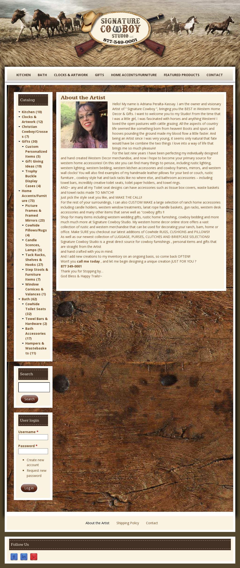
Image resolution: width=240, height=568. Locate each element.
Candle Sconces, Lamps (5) (33, 245)
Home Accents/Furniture (134, 75)
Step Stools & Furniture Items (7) (36, 274)
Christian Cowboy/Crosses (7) (35, 131)
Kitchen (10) (32, 112)
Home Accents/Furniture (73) (34, 195)
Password (28, 445)
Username (28, 431)
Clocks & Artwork (71, 75)
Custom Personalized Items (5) (36, 151)
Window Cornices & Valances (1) (35, 289)
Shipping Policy (127, 522)
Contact (214, 75)
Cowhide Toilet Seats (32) (35, 308)
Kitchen (23, 75)
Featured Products (181, 75)
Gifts (99, 75)
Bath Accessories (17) (35, 333)
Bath (42, 75)
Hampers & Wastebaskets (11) (36, 348)
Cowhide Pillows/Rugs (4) (36, 230)
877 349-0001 (71, 266)
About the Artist (97, 522)
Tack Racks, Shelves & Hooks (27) (35, 259)
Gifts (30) (30, 141)
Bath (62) (29, 299)
